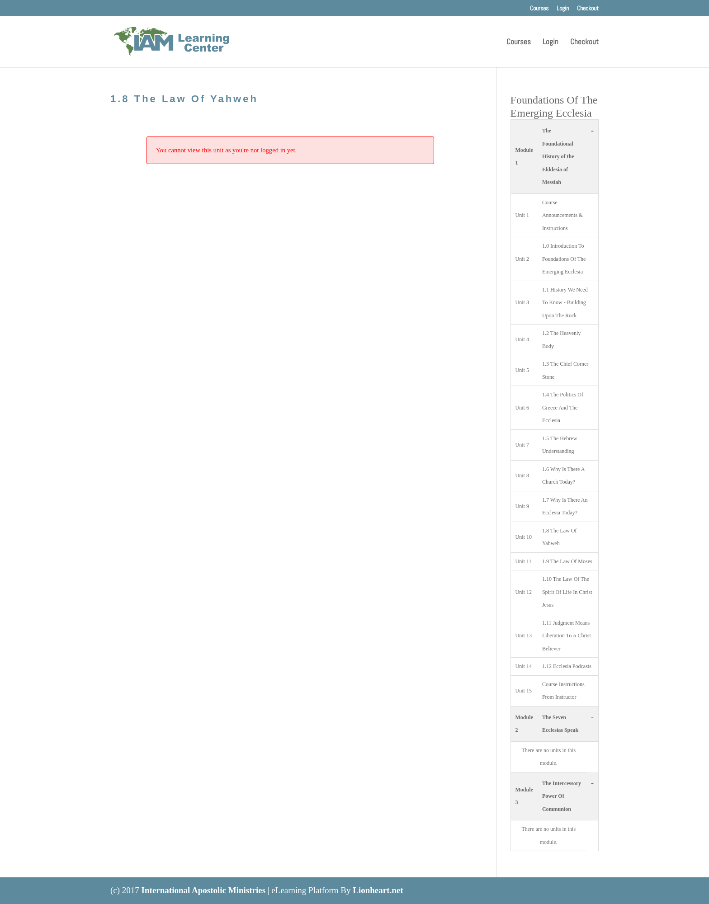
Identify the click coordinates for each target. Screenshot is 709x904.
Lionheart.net (378, 890)
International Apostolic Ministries (203, 890)
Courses (539, 8)
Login (563, 8)
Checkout (588, 8)
